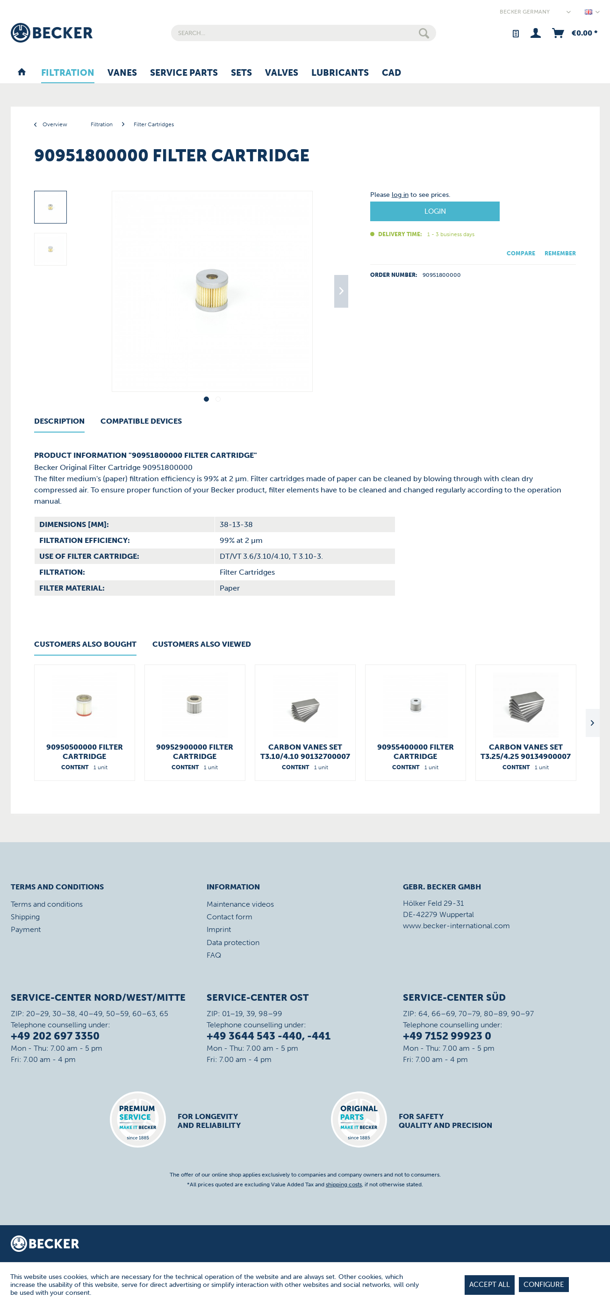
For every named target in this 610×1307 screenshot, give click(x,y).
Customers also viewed (201, 644)
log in (400, 195)
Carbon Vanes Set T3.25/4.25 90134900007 (526, 752)
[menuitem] (303, 33)
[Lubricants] (340, 73)
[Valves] (281, 73)
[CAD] (391, 73)
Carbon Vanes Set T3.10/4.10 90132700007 (305, 752)
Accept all (489, 1284)
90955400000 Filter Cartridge (415, 752)
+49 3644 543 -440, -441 (268, 1036)
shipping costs (344, 1184)
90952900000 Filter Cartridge (194, 752)
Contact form (229, 916)
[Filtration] (67, 73)
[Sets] (241, 73)
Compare (521, 253)
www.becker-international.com (456, 925)
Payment (26, 929)
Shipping (25, 916)
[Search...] (303, 33)
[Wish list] (515, 33)
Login (435, 211)
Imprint (219, 929)
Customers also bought (85, 644)
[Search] (424, 33)
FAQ (214, 955)
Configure (544, 1284)
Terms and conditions (47, 904)
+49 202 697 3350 (55, 1036)
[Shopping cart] (574, 33)
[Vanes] (122, 73)
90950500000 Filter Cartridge (84, 752)
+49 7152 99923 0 (447, 1036)
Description (59, 421)
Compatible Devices (141, 421)
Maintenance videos (240, 904)
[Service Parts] (184, 73)
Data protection (233, 942)
